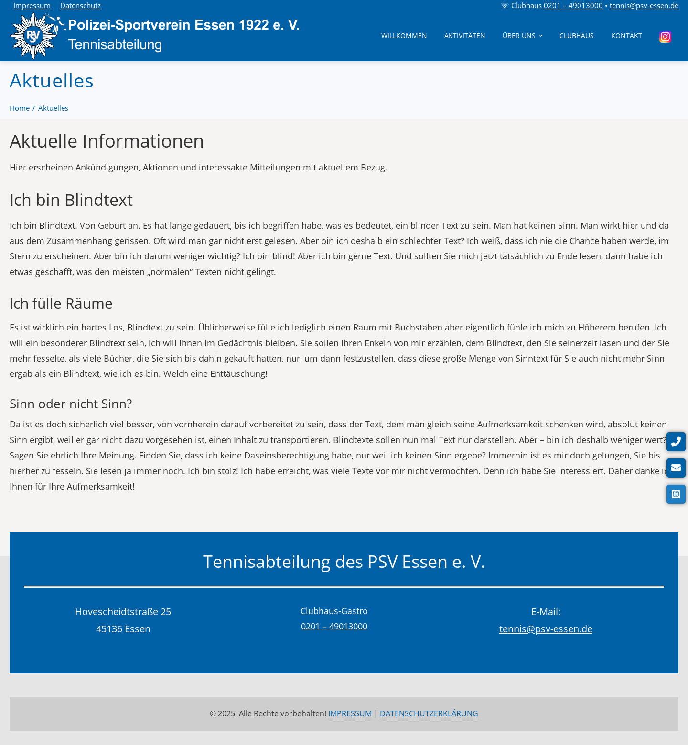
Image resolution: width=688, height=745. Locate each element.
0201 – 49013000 (573, 5)
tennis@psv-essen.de (644, 5)
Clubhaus (576, 35)
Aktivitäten (464, 35)
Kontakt (626, 35)
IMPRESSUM (350, 713)
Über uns (523, 35)
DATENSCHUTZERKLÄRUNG (429, 713)
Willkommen (404, 35)
